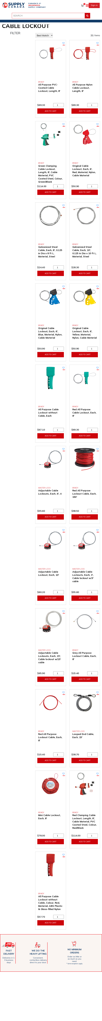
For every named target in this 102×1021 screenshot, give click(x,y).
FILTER (15, 33)
